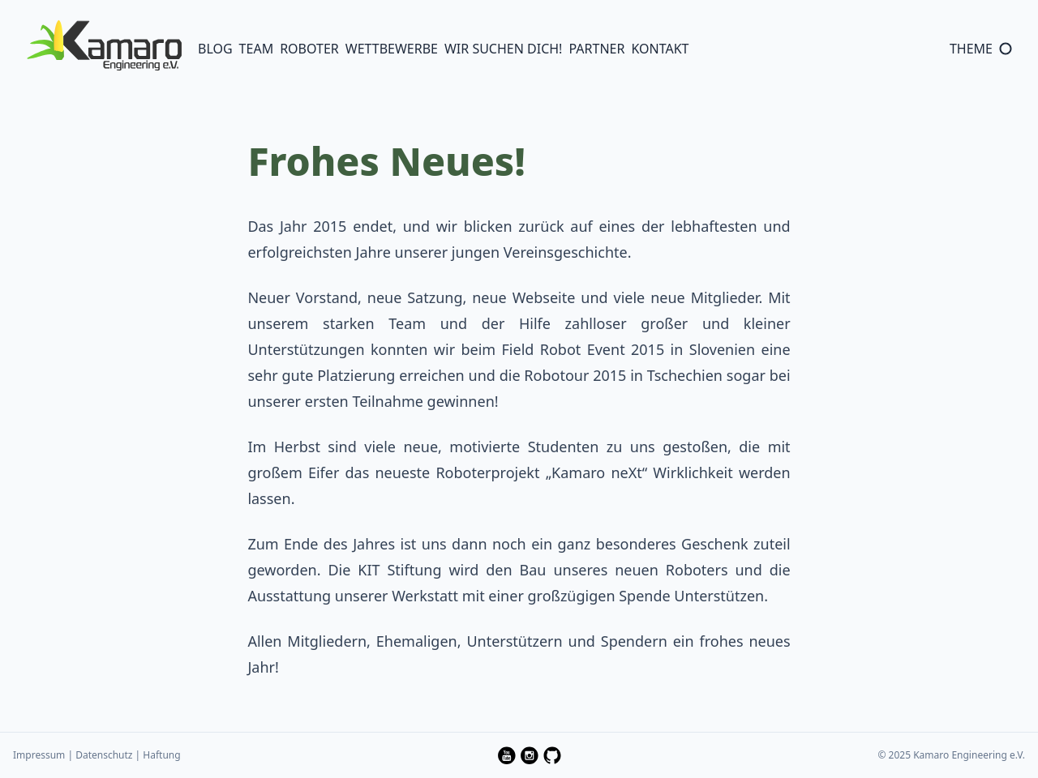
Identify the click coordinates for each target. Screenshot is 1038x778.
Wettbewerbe (391, 49)
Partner (596, 49)
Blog (215, 49)
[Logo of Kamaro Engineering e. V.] (104, 45)
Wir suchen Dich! (503, 49)
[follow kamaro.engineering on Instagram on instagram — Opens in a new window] (529, 755)
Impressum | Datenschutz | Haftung (97, 755)
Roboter (309, 49)
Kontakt (659, 49)
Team (256, 49)
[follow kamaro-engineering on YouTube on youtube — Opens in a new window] (507, 755)
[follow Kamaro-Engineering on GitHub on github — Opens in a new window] (552, 755)
